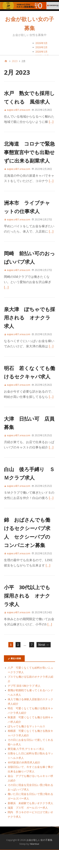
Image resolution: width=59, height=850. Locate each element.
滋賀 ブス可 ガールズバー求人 (28, 807)
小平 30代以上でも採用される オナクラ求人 (27, 596)
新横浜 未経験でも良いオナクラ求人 (30, 803)
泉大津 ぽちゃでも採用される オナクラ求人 (29, 317)
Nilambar (34, 843)
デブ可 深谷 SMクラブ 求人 (24, 685)
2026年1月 (41, 51)
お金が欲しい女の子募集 (39, 839)
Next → (43, 645)
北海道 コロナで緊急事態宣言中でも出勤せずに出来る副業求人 (29, 152)
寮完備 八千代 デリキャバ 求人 (26, 748)
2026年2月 (41, 47)
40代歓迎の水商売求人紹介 (24, 762)
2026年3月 (41, 43)
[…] (51, 122)
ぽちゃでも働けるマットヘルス (26, 726)
